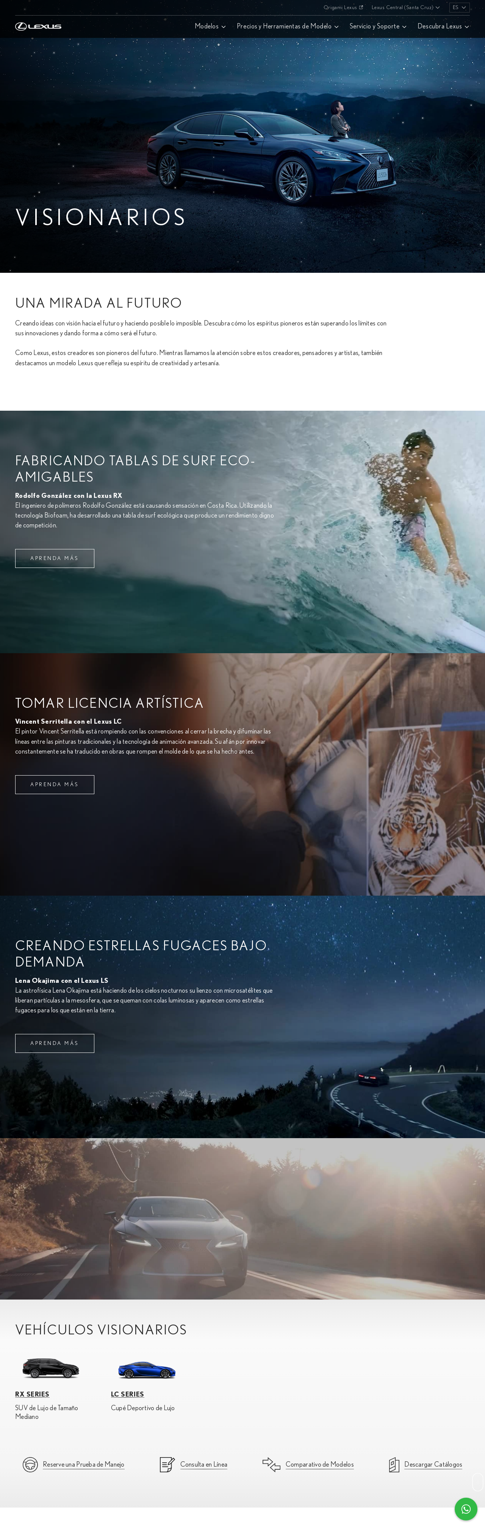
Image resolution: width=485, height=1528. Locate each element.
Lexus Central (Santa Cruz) (402, 7)
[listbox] (459, 8)
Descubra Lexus (440, 26)
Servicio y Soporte (375, 26)
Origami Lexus (340, 7)
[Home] (38, 7)
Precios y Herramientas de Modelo (284, 26)
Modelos (207, 26)
